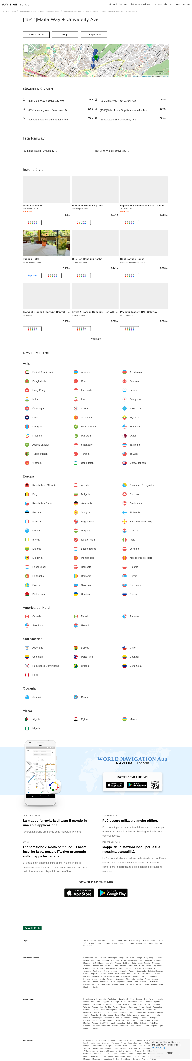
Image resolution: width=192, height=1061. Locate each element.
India (93, 960)
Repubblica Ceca (150, 968)
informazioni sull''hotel (141, 4)
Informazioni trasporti (118, 4)
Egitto (161, 984)
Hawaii (112, 982)
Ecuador (86, 984)
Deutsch (115, 943)
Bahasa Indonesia (150, 940)
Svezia (102, 979)
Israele (86, 960)
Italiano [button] (186, 4)
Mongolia (86, 963)
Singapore (156, 963)
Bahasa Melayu (135, 940)
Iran (98, 960)
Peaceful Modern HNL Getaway (138, 312)
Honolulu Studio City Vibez (88, 205)
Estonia (106, 971)
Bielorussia (130, 979)
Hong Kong (148, 958)
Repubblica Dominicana (101, 984)
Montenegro (97, 976)
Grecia (85, 974)
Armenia (102, 958)
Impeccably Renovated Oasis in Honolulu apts (148, 205)
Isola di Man (120, 974)
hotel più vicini (94, 34)
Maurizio (86, 987)
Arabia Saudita (144, 963)
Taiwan (115, 966)
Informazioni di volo (163, 4)
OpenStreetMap (145, 76)
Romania (86, 979)
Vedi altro (96, 339)
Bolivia (129, 982)
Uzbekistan (133, 966)
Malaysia (109, 963)
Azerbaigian (112, 958)
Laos (141, 960)
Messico (86, 982)
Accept (170, 1053)
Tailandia (86, 966)
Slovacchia (120, 979)
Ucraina (140, 979)
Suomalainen (141, 943)
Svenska (158, 943)
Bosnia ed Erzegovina (108, 968)
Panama (95, 982)
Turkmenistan (97, 966)
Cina (132, 958)
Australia (139, 984)
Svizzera (138, 968)
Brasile (115, 984)
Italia (129, 974)
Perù (132, 984)
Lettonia (157, 974)
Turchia (108, 966)
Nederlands (87, 946)
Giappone (105, 960)
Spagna (114, 971)
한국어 (119, 940)
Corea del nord (145, 966)
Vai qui (65, 34)
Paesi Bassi (125, 976)
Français (106, 943)
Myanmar (157, 960)
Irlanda (110, 974)
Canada (155, 979)
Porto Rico (154, 982)
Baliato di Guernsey (155, 971)
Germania (87, 971)
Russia (147, 979)
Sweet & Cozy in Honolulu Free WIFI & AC (97, 312)
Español (123, 943)
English (93, 940)
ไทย (125, 940)
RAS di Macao (98, 963)
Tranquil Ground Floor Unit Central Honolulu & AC (53, 312)
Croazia (103, 974)
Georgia (139, 958)
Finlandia (123, 971)
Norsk (151, 943)
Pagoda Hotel (31, 259)
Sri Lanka (148, 960)
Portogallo (153, 976)
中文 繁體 (101, 940)
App (177, 4)
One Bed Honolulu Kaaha (87, 259)
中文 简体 (111, 940)
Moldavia (86, 976)
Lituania (136, 974)
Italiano (131, 943)
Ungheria (94, 974)
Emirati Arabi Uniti (90, 958)
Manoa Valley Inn (33, 205)
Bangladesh (123, 958)
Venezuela (124, 984)
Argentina (121, 982)
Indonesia (159, 958)
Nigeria (95, 987)
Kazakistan (132, 960)
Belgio (121, 968)
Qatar (134, 963)
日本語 (85, 940)
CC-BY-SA (164, 76)
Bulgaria (129, 968)
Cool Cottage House (132, 259)
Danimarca (97, 971)
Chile (136, 982)
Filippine (118, 963)
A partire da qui (36, 34)
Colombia (143, 982)
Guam (147, 984)
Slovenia (110, 979)
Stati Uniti (104, 982)
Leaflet (134, 76)
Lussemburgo (146, 974)
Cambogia (115, 960)
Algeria (154, 984)
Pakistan (126, 963)
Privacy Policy (158, 1047)
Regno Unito (141, 971)
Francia (132, 971)
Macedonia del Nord (111, 976)
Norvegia (136, 976)
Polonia (144, 976)
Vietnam (123, 966)
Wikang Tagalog (95, 943)
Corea (123, 960)
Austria (95, 968)
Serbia (94, 979)
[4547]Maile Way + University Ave (61, 19)
